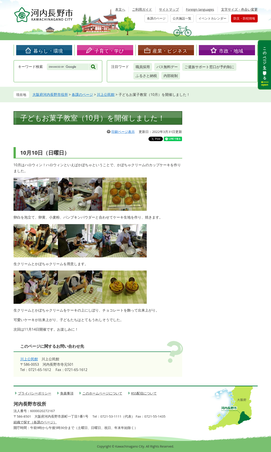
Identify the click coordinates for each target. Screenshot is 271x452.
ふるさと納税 (146, 75)
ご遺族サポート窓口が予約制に (209, 66)
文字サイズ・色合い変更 (239, 9)
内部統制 (171, 75)
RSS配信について (144, 393)
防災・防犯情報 (244, 18)
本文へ (120, 9)
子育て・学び (109, 50)
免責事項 (66, 393)
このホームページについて (102, 393)
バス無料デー (167, 66)
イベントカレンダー (212, 18)
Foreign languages (200, 9)
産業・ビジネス (170, 50)
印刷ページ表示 (123, 131)
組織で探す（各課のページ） (35, 422)
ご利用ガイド (142, 9)
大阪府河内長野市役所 (50, 94)
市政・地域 (231, 50)
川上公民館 (106, 94)
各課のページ (156, 18)
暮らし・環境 (48, 50)
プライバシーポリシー (34, 393)
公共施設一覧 (182, 18)
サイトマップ (169, 9)
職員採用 (143, 66)
